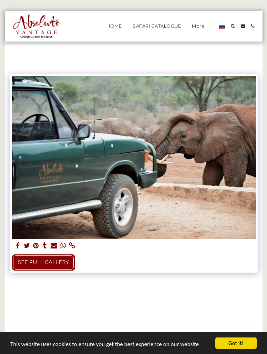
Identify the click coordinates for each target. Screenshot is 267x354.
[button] (233, 26)
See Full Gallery (43, 262)
